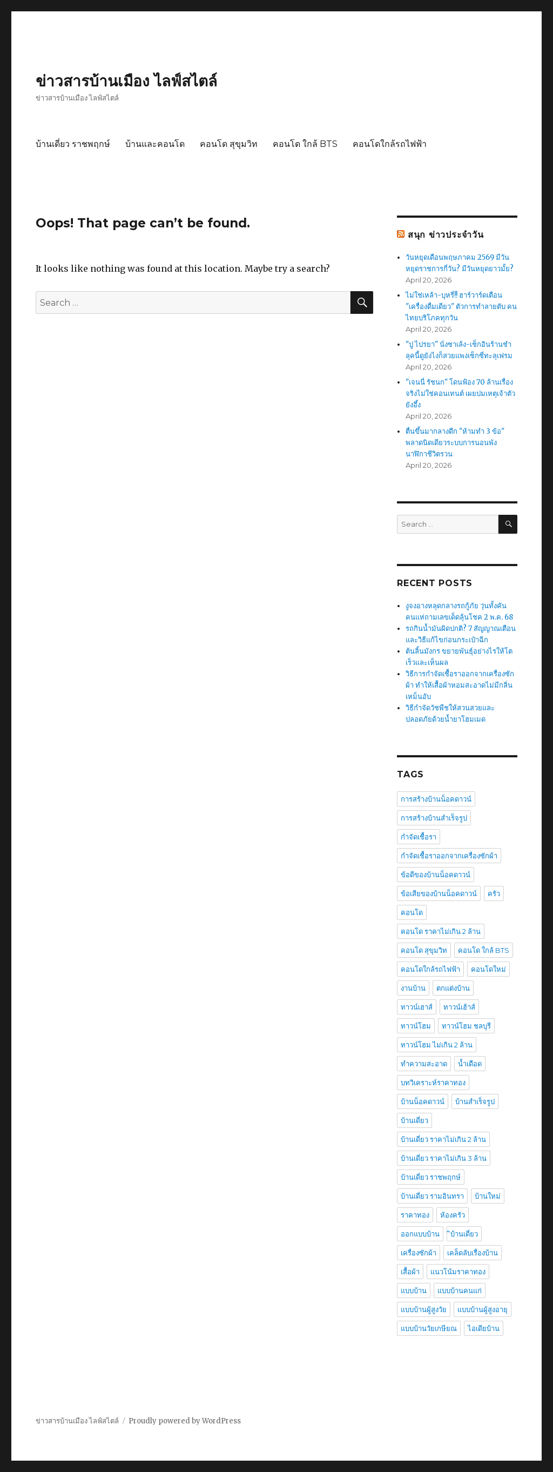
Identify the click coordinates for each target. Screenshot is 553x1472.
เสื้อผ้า (410, 1271)
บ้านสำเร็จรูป (475, 1101)
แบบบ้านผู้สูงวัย (424, 1309)
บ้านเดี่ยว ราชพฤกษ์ (73, 144)
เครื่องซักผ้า (418, 1252)
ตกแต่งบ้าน (453, 988)
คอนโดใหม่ (488, 969)
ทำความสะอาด (424, 1063)
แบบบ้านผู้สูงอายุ (482, 1309)
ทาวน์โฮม (416, 1025)
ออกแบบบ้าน (420, 1233)
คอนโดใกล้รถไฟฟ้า (390, 144)
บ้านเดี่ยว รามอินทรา (432, 1196)
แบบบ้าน (414, 1290)
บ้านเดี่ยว (414, 1120)
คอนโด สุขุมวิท (229, 144)
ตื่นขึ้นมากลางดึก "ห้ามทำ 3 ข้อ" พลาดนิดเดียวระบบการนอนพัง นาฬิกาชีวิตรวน (455, 443)
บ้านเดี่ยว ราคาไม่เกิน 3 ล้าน (444, 1158)
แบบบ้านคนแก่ (459, 1290)
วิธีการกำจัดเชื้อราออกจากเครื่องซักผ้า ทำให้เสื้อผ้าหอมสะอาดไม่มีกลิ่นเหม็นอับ (460, 685)
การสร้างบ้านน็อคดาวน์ (436, 799)
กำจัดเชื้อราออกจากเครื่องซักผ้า (449, 855)
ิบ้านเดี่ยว (464, 1233)
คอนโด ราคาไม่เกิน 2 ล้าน (441, 931)
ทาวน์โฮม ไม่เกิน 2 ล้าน (437, 1044)
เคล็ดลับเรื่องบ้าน (472, 1252)
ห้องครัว (452, 1215)
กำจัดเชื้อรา (418, 836)
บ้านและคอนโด (155, 144)
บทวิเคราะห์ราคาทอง (433, 1082)
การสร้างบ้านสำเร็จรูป (434, 818)
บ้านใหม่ (488, 1196)
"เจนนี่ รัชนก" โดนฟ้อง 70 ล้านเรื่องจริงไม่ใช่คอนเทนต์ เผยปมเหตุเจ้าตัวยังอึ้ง (460, 393)
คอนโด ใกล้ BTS (305, 144)
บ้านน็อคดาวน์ (422, 1101)
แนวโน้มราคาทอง (457, 1271)
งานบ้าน (413, 988)
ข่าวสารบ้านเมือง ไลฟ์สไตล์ (126, 81)
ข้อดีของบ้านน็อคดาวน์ (435, 874)
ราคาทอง (415, 1215)
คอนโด (412, 912)
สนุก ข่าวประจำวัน (446, 235)
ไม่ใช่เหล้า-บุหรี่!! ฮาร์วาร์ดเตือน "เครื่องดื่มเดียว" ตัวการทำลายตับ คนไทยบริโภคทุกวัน (461, 306)
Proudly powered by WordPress (185, 1421)
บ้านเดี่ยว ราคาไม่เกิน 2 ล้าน (443, 1139)
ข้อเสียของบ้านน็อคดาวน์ (439, 893)
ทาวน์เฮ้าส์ (459, 1007)
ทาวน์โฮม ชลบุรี (466, 1025)
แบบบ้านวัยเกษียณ (429, 1328)
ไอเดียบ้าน (484, 1328)
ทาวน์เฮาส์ (417, 1007)
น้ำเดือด (470, 1063)
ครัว (494, 893)
